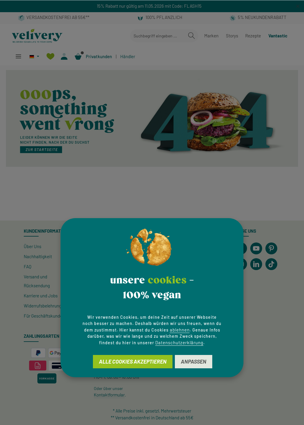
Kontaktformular (109, 394)
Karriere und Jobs (41, 295)
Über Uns (32, 246)
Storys (232, 35)
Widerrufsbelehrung (42, 305)
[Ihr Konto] (64, 56)
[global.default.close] (297, 5)
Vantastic (277, 35)
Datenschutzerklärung (179, 342)
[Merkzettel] (50, 56)
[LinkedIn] (256, 264)
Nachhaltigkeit (38, 256)
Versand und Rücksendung (37, 281)
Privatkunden (99, 56)
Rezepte (253, 35)
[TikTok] (271, 264)
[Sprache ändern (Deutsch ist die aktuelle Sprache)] (34, 56)
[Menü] (18, 56)
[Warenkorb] (78, 56)
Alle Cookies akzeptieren (133, 361)
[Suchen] (191, 35)
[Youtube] (256, 248)
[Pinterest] (271, 248)
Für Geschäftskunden (44, 315)
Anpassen (193, 361)
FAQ (27, 266)
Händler (127, 56)
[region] (152, 6)
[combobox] (157, 35)
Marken (211, 35)
